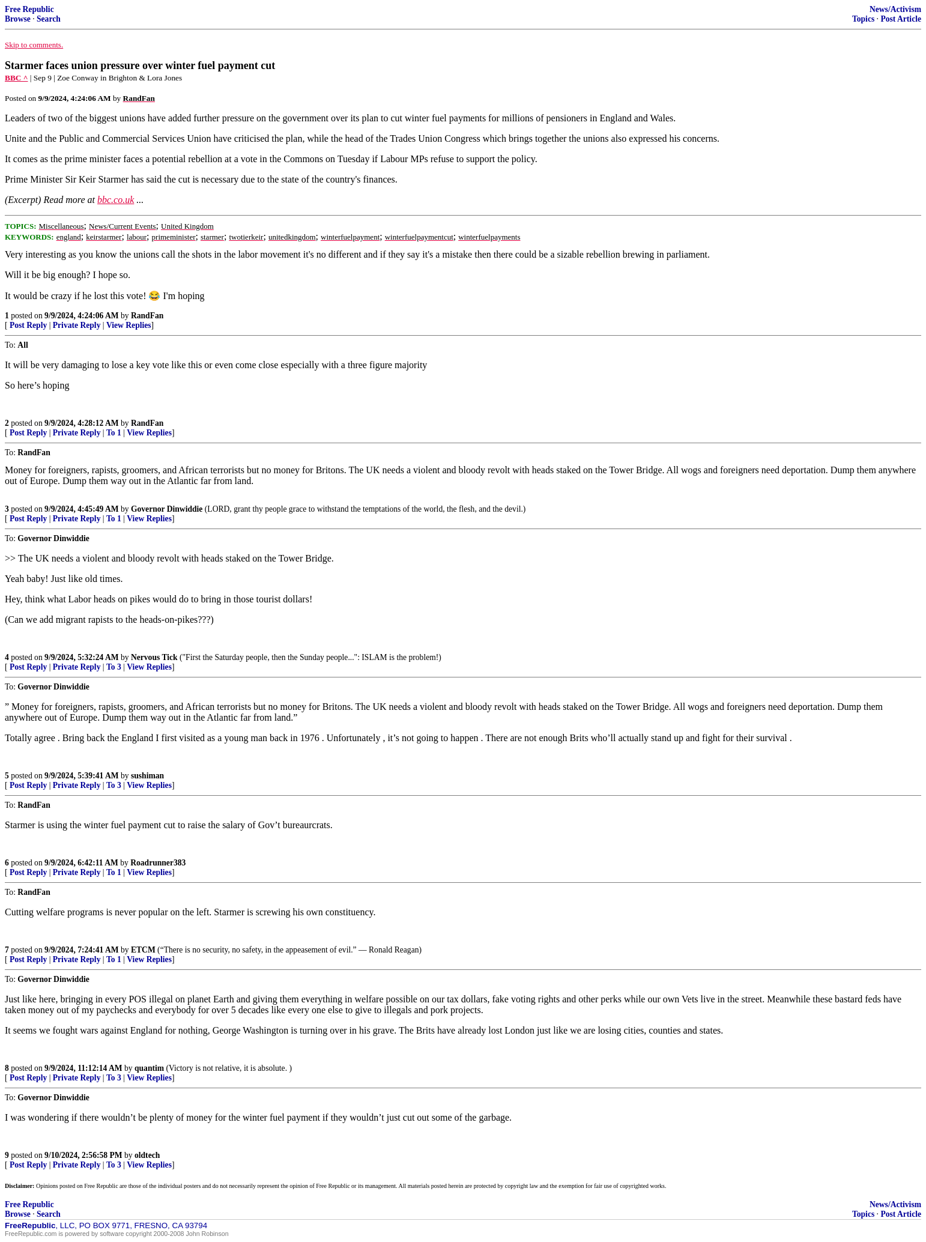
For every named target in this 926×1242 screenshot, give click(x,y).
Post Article (900, 18)
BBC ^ (16, 77)
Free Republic (29, 9)
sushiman (147, 775)
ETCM (143, 949)
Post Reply (28, 325)
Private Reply (77, 325)
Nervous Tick (154, 657)
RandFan (147, 315)
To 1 (113, 432)
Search (49, 18)
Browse (18, 18)
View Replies (128, 325)
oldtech (147, 1155)
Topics (863, 18)
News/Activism (895, 9)
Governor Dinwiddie (166, 508)
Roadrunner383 (158, 862)
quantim (149, 1068)
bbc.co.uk (115, 200)
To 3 (113, 666)
